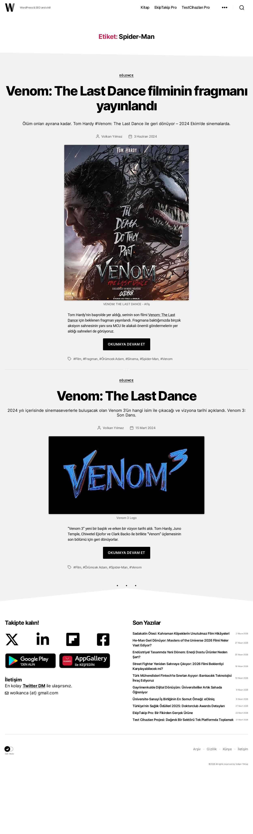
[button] (30, 721)
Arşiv (197, 810)
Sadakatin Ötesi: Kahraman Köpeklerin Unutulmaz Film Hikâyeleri (181, 694)
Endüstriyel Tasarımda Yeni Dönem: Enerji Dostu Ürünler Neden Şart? (180, 715)
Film (78, 420)
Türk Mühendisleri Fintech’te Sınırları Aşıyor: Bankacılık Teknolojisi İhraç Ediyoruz (182, 738)
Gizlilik (212, 810)
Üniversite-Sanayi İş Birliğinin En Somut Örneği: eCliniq (173, 760)
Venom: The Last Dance (126, 463)
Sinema (132, 420)
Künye (227, 810)
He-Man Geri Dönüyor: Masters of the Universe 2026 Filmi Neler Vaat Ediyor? (180, 703)
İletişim (243, 810)
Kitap (145, 7)
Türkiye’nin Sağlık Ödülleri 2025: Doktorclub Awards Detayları (179, 767)
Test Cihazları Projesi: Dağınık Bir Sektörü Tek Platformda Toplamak (183, 780)
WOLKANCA (10, 7)
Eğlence (126, 136)
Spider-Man (150, 420)
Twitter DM (34, 746)
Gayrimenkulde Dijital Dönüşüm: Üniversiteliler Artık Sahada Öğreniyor (177, 750)
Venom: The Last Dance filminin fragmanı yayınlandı (126, 165)
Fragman (91, 420)
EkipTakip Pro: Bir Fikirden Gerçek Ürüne (163, 773)
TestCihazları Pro (196, 7)
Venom (167, 420)
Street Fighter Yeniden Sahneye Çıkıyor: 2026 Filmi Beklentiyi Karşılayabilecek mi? (178, 726)
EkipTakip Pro (165, 7)
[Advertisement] (126, 47)
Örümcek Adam (112, 420)
